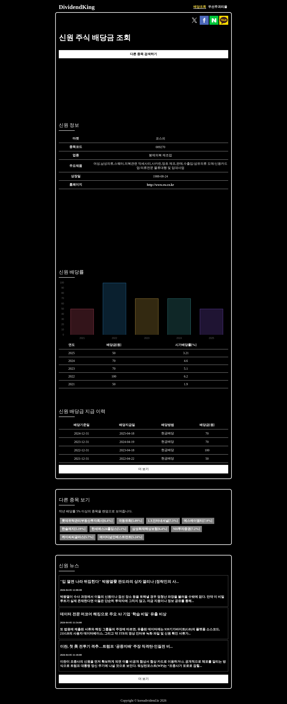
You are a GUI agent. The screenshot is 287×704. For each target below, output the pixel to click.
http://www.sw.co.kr (160, 184)
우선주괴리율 (217, 6)
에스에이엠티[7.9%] (198, 520)
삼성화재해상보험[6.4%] (149, 529)
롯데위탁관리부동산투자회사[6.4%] (87, 520)
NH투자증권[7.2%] (186, 529)
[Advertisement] (143, 89)
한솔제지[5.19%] (74, 529)
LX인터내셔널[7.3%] (163, 520)
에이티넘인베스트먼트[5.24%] (120, 537)
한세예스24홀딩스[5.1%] (108, 529)
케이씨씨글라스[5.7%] (77, 537)
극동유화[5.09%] (130, 520)
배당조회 (199, 6)
